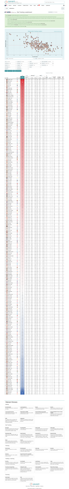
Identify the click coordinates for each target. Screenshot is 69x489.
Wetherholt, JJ (10, 217)
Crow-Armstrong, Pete (11, 152)
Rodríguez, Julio (10, 98)
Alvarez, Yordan (10, 109)
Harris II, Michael (10, 119)
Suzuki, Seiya (9, 203)
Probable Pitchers (25, 5)
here (25, 26)
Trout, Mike (9, 116)
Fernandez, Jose (10, 143)
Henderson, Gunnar (10, 157)
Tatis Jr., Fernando (10, 123)
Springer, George (10, 176)
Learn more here (15, 19)
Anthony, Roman (10, 105)
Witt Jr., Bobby (10, 179)
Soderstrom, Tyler (10, 169)
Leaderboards (48, 5)
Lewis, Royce (9, 184)
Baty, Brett (9, 129)
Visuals (35, 5)
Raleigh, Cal (9, 140)
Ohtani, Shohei (10, 139)
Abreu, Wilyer (9, 166)
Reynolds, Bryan (10, 211)
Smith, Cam (9, 85)
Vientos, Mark (9, 190)
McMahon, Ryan (10, 153)
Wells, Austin (9, 214)
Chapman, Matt (10, 103)
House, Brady (9, 183)
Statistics (42, 5)
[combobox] (54, 2)
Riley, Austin (9, 126)
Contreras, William (10, 189)
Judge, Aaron (9, 99)
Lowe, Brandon (10, 199)
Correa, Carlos (10, 180)
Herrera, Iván (9, 149)
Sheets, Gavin (9, 135)
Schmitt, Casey (10, 216)
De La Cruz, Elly (10, 136)
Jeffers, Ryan (9, 173)
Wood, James (10, 92)
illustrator (10, 5)
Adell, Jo (9, 86)
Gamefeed (14, 5)
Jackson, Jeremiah (10, 210)
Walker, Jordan (10, 81)
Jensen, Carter (10, 130)
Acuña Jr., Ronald (10, 106)
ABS (38, 5)
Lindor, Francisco (10, 206)
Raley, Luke (9, 112)
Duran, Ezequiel (10, 187)
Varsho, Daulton (10, 197)
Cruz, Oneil (9, 82)
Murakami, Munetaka (10, 122)
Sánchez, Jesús (10, 194)
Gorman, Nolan (10, 213)
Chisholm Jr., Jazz (10, 196)
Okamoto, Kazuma (10, 167)
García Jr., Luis (10, 193)
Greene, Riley (9, 115)
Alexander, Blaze (10, 200)
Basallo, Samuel (10, 125)
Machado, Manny (10, 162)
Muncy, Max (9, 142)
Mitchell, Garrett (10, 89)
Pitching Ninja (16, 24)
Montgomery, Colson (10, 96)
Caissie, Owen (10, 150)
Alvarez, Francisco (10, 146)
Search (31, 5)
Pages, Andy (9, 204)
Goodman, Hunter (10, 108)
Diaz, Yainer (9, 223)
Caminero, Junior (10, 79)
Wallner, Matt (9, 113)
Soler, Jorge (9, 132)
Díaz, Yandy (9, 207)
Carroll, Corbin (10, 133)
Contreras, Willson (10, 102)
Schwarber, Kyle (10, 88)
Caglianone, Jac (10, 93)
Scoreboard (19, 5)
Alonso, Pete (9, 159)
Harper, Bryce (9, 160)
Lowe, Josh (9, 163)
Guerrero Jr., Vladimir (10, 95)
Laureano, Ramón (10, 221)
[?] (34, 75)
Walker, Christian (10, 156)
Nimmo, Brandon (10, 220)
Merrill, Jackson (10, 186)
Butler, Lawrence (10, 170)
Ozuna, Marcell (10, 177)
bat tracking (9, 15)
